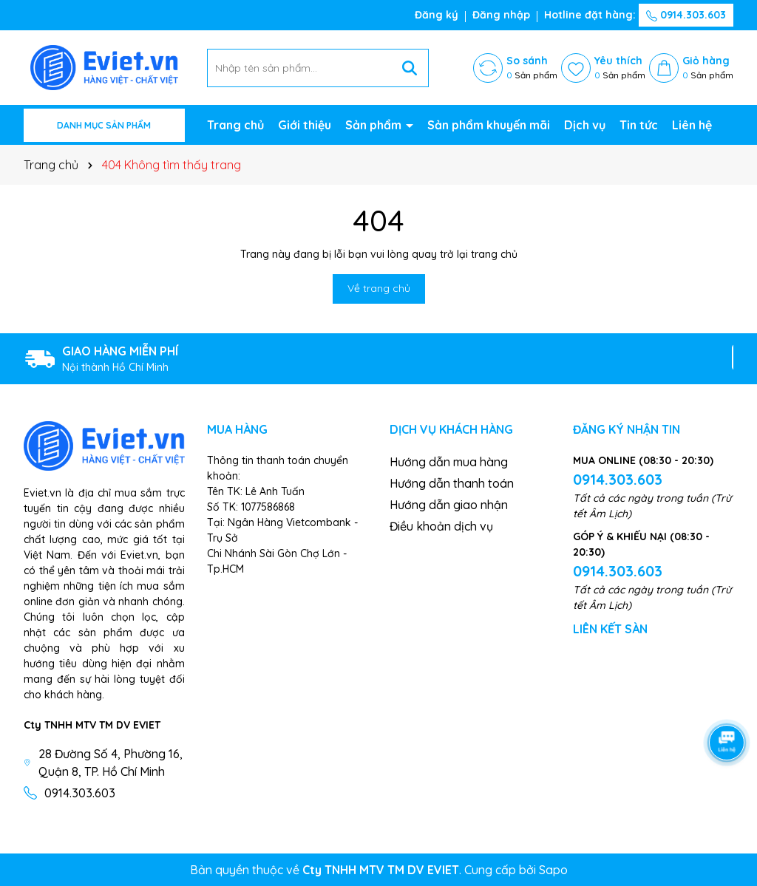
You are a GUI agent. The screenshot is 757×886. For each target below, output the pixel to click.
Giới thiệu (304, 124)
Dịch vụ (584, 124)
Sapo (553, 869)
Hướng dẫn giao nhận (449, 504)
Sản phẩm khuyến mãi (488, 124)
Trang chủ (235, 124)
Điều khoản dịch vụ (441, 526)
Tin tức (638, 124)
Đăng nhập (501, 14)
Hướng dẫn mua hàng (449, 461)
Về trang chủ (378, 288)
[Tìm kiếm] (409, 68)
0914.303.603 (686, 14)
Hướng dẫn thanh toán (452, 483)
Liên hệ (692, 124)
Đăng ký (436, 14)
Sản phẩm (374, 124)
